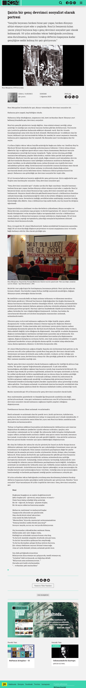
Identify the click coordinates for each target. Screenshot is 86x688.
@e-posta (21, 97)
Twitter (37, 684)
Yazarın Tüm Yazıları (43, 586)
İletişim (21, 684)
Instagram (46, 684)
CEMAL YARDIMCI (25, 94)
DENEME (43, 94)
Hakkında (12, 684)
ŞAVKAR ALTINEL (59, 664)
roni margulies (43, 595)
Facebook (29, 684)
